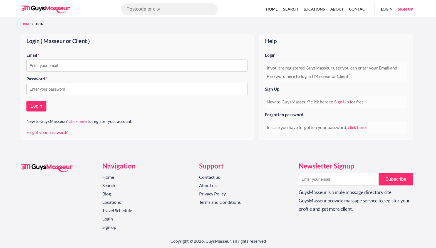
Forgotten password (284, 114)
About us (208, 185)
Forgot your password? (47, 132)
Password (37, 78)
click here (357, 127)
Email (32, 55)
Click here (77, 121)
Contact (358, 9)
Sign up (405, 9)
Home (272, 9)
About (337, 9)
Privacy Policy (212, 193)
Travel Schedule (117, 210)
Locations (314, 9)
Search (290, 9)
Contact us (209, 177)
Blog (106, 193)
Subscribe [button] (396, 179)
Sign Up (272, 88)
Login (387, 9)
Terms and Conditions (220, 202)
